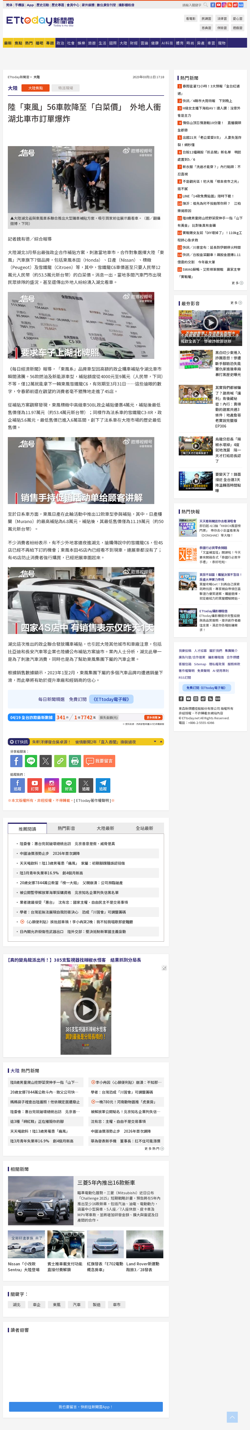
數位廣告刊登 (106, 5)
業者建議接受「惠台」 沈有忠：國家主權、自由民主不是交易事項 (74, 902)
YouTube (218, 4)
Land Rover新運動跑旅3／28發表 (142, 1266)
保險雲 (222, 27)
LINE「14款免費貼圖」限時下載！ (209, 196)
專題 (50, 42)
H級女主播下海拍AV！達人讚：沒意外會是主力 (208, 112)
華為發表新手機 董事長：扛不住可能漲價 (125, 1140)
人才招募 (200, 650)
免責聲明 (203, 670)
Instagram (195, 698)
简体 (9, 5)
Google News (241, 4)
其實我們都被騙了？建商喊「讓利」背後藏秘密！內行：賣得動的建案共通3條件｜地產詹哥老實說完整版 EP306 (228, 407)
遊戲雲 (237, 27)
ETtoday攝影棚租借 (213, 611)
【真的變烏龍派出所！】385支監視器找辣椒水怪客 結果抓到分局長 (73, 960)
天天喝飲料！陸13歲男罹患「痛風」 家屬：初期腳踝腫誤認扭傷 (72, 863)
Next (155, 741)
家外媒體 (88, 5)
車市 (117, 1304)
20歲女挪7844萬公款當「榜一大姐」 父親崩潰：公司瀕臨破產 (71, 882)
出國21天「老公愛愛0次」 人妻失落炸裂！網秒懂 (209, 141)
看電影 (191, 18)
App (30, 5)
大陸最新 (105, 828)
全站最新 (144, 828)
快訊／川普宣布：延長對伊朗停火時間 (212, 247)
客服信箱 (185, 664)
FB (212, 4)
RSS (229, 4)
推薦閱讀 (27, 829)
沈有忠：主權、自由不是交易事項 (118, 1121)
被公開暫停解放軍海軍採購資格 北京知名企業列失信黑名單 (69, 892)
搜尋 (205, 4)
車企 (37, 1304)
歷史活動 (42, 5)
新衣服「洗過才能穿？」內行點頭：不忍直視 (209, 170)
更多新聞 (152, 717)
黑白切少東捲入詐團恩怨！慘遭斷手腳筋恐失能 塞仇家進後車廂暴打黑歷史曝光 (228, 363)
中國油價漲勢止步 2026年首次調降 (50, 853)
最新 (8, 42)
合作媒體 (233, 657)
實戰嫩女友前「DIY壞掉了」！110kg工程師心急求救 (209, 236)
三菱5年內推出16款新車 (106, 1182)
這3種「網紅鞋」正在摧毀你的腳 (37, 1121)
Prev (161, 741)
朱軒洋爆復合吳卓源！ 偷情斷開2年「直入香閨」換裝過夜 (84, 742)
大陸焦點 (35, 87)
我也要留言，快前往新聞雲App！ (86, 1406)
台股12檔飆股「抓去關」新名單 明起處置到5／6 (209, 156)
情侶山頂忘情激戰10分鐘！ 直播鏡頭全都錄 (209, 126)
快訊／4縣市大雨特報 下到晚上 (207, 100)
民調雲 (206, 18)
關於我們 (215, 650)
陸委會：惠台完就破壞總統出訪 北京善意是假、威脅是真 (67, 843)
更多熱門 (154, 1148)
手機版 (19, 5)
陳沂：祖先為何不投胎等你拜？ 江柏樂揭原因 (209, 207)
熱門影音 (66, 828)
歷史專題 (58, 5)
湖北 (17, 1304)
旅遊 (92, 42)
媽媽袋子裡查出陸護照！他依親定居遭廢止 (45, 1101)
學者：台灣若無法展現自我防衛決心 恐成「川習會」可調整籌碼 (73, 911)
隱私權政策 (217, 664)
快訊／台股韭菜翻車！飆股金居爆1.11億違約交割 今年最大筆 (209, 258)
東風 (57, 1304)
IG (224, 4)
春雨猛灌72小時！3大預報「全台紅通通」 (208, 90)
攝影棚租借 (126, 5)
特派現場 (65, 87)
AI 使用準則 (221, 670)
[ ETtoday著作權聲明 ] (92, 800)
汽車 (77, 1304)
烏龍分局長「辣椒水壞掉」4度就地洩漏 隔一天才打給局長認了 (228, 449)
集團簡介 (231, 650)
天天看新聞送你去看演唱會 (217, 521)
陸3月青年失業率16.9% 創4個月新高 (51, 872)
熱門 (29, 42)
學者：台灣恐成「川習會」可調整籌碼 (122, 1092)
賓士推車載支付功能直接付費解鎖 (65, 1266)
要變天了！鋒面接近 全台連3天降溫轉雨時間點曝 (228, 482)
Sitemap (200, 664)
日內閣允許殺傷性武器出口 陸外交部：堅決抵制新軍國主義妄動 (73, 931)
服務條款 (234, 664)
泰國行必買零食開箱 (213, 547)
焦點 (18, 42)
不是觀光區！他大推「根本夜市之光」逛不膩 (209, 185)
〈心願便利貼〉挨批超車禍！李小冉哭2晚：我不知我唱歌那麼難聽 (79, 921)
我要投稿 (185, 650)
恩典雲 (206, 27)
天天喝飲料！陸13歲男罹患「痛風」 (40, 1131)
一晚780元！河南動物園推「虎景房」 (126, 1101)
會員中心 (73, 5)
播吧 (39, 42)
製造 (97, 1304)
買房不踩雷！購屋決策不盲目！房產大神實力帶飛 (220, 577)
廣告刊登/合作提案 (192, 657)
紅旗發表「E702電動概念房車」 (105, 1266)
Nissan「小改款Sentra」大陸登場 (24, 1266)
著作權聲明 (187, 670)
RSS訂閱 (185, 677)
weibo (235, 4)
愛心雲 (237, 18)
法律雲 (222, 18)
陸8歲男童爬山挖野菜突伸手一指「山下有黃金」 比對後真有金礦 (210, 221)
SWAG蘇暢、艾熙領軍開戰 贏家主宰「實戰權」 (208, 273)
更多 (237, 282)
